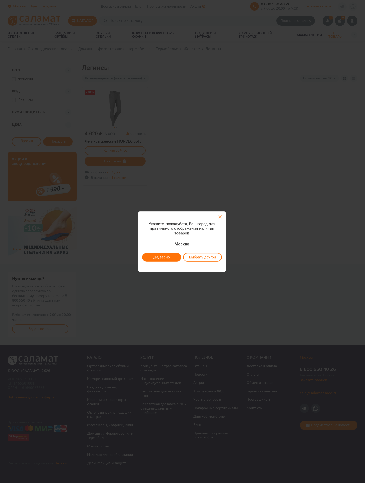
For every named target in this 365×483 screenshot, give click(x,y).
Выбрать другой (202, 257)
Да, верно (161, 257)
